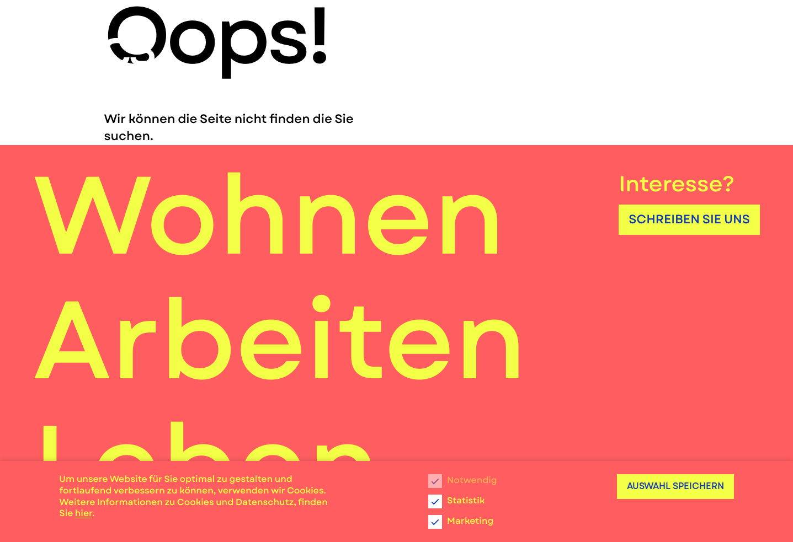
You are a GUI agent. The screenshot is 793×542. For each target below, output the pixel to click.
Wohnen (269, 215)
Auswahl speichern (675, 486)
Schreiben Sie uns (689, 219)
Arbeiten (279, 340)
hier (83, 513)
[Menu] (738, 44)
